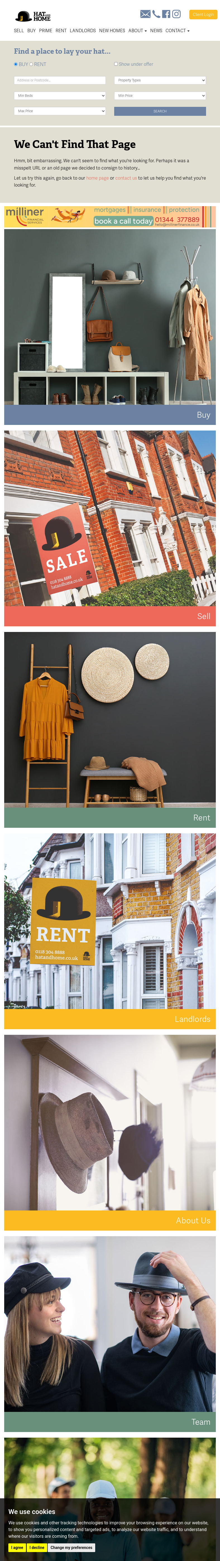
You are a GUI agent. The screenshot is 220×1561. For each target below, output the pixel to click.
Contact (178, 31)
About (137, 31)
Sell (19, 31)
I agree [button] (17, 1547)
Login (203, 14)
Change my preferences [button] (71, 1547)
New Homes (112, 31)
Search (160, 111)
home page (97, 178)
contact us (126, 178)
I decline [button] (37, 1547)
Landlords (83, 31)
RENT (37, 64)
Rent (61, 31)
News (156, 31)
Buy (31, 31)
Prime (45, 31)
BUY (21, 64)
